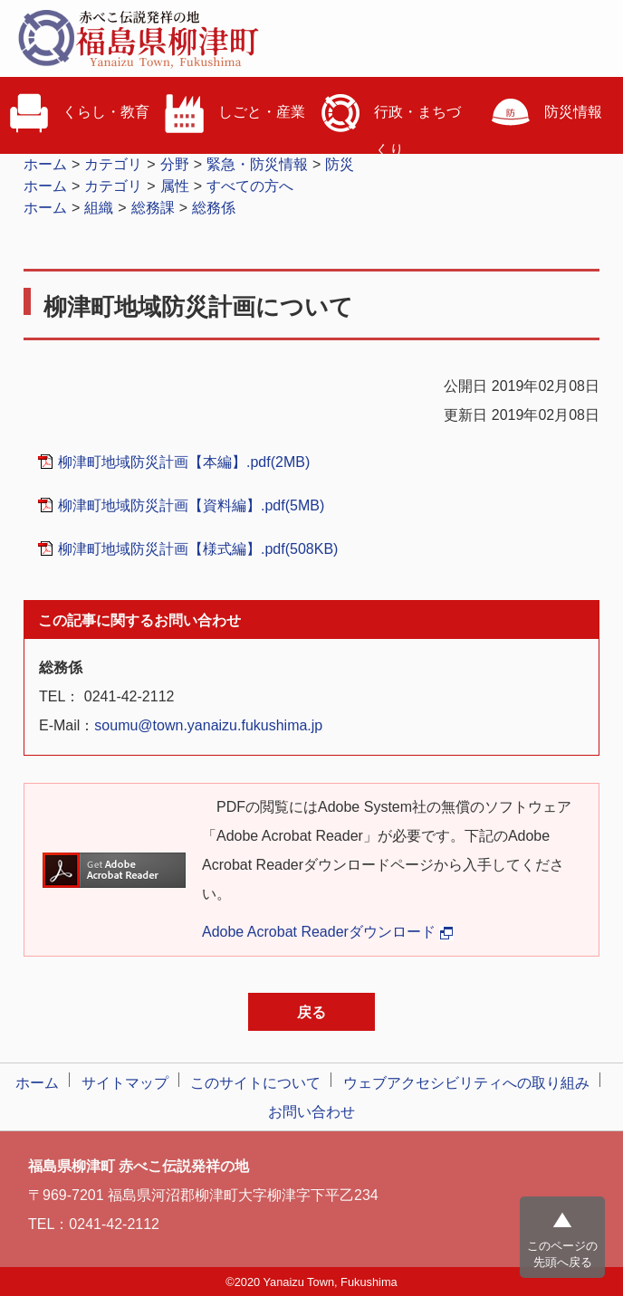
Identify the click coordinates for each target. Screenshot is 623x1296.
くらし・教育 (77, 113)
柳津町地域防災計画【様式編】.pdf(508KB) (198, 549)
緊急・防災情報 (257, 164)
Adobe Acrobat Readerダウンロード (328, 931)
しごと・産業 (233, 113)
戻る (311, 1012)
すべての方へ (249, 186)
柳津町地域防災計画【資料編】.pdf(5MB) (191, 505)
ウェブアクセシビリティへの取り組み (466, 1083)
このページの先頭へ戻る (562, 1254)
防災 (339, 164)
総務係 (213, 207)
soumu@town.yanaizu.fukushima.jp (208, 725)
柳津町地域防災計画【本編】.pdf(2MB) (184, 462)
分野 (174, 164)
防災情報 (545, 113)
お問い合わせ (311, 1112)
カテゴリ (113, 164)
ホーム (45, 164)
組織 (98, 207)
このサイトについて (255, 1083)
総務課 (153, 207)
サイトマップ (124, 1083)
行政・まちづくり (389, 120)
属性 (174, 186)
